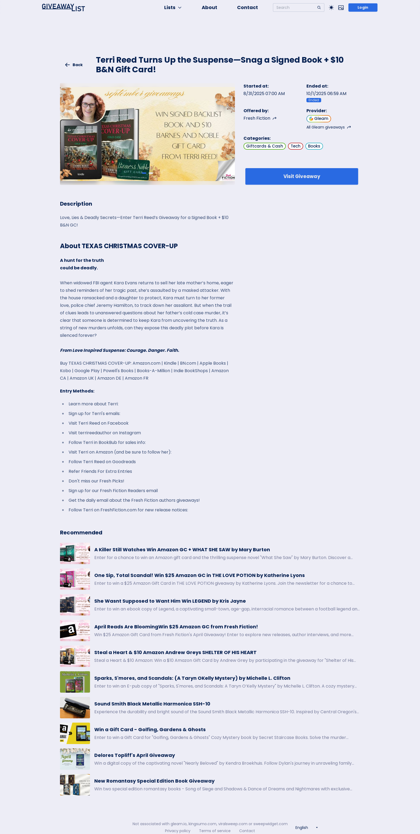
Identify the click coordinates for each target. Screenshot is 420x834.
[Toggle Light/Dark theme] (331, 7)
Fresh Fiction (260, 118)
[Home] (63, 7)
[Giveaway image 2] (151, 173)
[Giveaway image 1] (144, 173)
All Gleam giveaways (328, 127)
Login (363, 7)
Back (74, 65)
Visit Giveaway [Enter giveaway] (302, 176)
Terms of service (215, 830)
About (209, 7)
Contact (247, 7)
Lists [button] (173, 7)
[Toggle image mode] (341, 7)
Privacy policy (177, 830)
